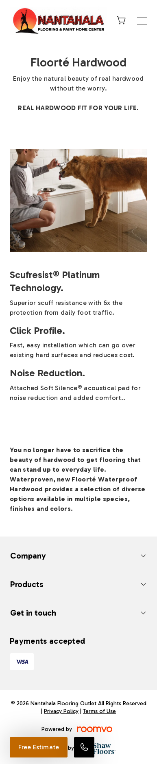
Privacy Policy (61, 711)
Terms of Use (99, 711)
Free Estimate (38, 747)
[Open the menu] (142, 21)
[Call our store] (84, 747)
